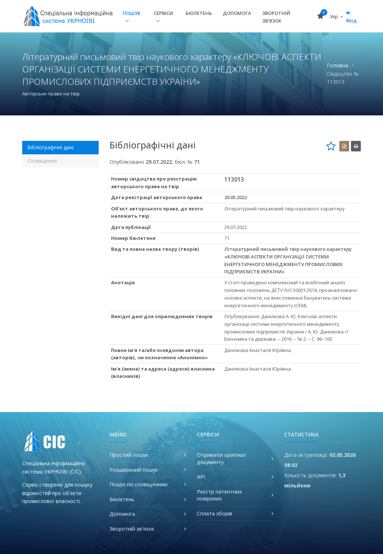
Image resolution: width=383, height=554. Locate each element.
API (201, 476)
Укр (336, 16)
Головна (337, 65)
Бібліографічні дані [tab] (50, 147)
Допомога (237, 13)
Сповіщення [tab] (42, 160)
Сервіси (163, 13)
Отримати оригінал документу (221, 458)
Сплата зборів (214, 513)
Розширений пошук (134, 469)
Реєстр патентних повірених (219, 495)
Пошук (132, 13)
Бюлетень (199, 13)
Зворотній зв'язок (276, 17)
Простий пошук (129, 454)
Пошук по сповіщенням (138, 484)
